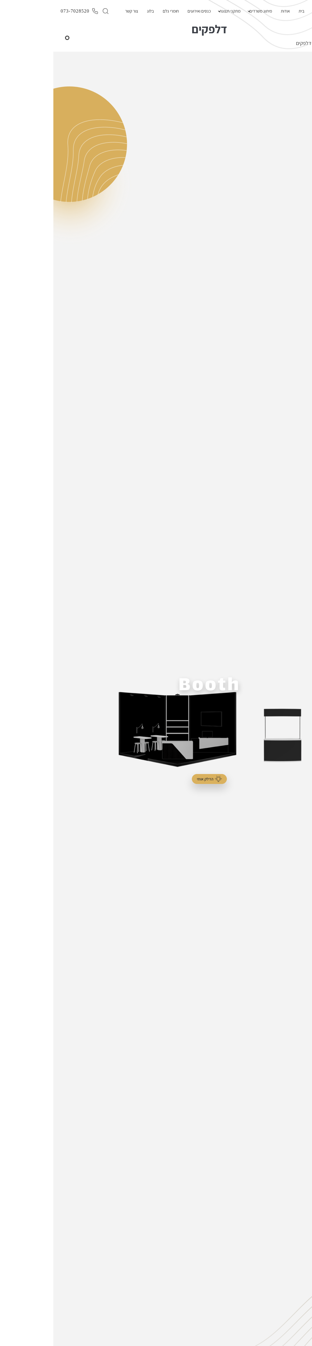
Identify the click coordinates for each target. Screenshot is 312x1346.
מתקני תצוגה (176, 11)
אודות (231, 11)
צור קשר (78, 11)
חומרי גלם (117, 11)
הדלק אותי (156, 779)
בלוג (97, 11)
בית (248, 11)
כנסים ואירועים (145, 11)
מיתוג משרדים (207, 11)
